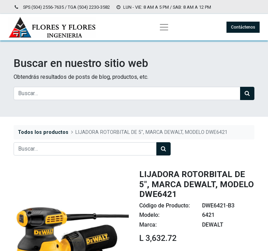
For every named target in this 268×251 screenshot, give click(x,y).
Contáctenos (243, 27)
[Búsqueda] (247, 93)
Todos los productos (43, 132)
